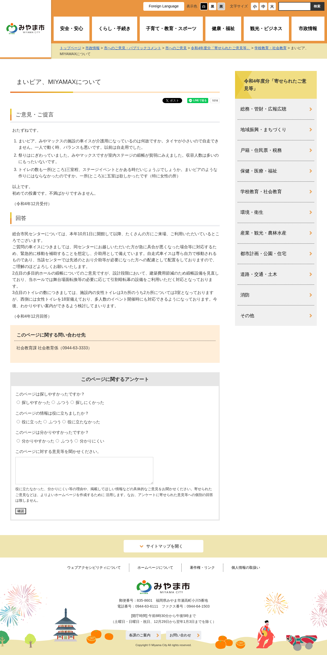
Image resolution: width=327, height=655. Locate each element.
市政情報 (308, 28)
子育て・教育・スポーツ (171, 28)
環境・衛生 (251, 212)
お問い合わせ (180, 635)
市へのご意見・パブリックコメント (137, 48)
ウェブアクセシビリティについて (94, 567)
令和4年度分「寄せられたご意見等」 (225, 48)
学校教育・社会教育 (276, 48)
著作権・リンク (202, 567)
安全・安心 (71, 28)
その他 (247, 315)
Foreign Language (164, 6)
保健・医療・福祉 (258, 171)
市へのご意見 (181, 48)
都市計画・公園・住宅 (263, 253)
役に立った (31, 422)
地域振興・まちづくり (263, 129)
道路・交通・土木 (258, 274)
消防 (245, 295)
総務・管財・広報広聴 (263, 109)
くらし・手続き (114, 28)
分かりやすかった (37, 441)
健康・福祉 (223, 28)
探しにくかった (89, 402)
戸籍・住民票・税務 (261, 150)
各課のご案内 (139, 635)
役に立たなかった (83, 422)
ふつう (62, 402)
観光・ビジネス (266, 28)
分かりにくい (91, 441)
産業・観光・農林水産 (263, 233)
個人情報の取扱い (245, 567)
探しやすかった (35, 402)
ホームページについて (155, 567)
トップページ (75, 48)
